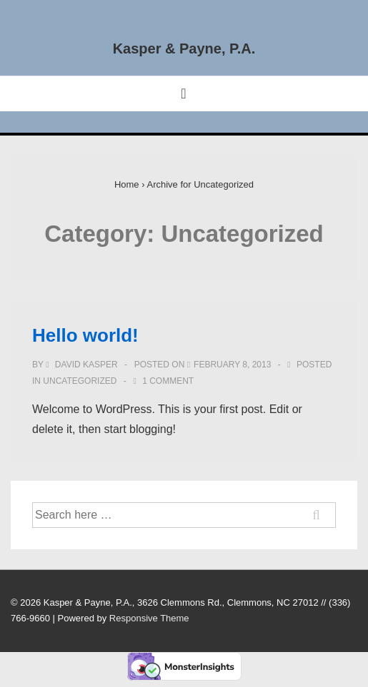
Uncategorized (79, 381)
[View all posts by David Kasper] (83, 365)
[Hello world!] (232, 365)
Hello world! (85, 335)
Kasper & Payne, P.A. (184, 48)
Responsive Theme (149, 618)
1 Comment (168, 381)
